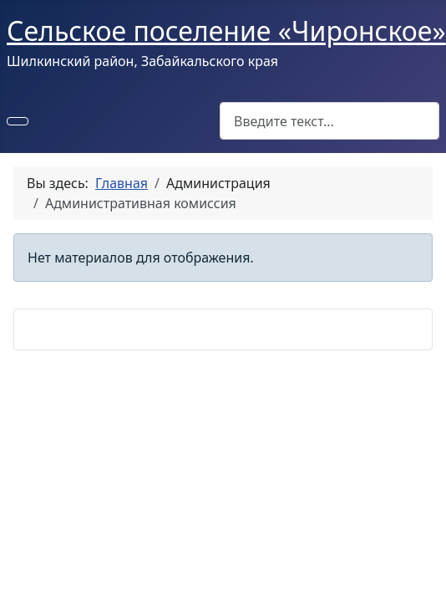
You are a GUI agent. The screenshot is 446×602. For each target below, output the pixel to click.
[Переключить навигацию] (17, 121)
